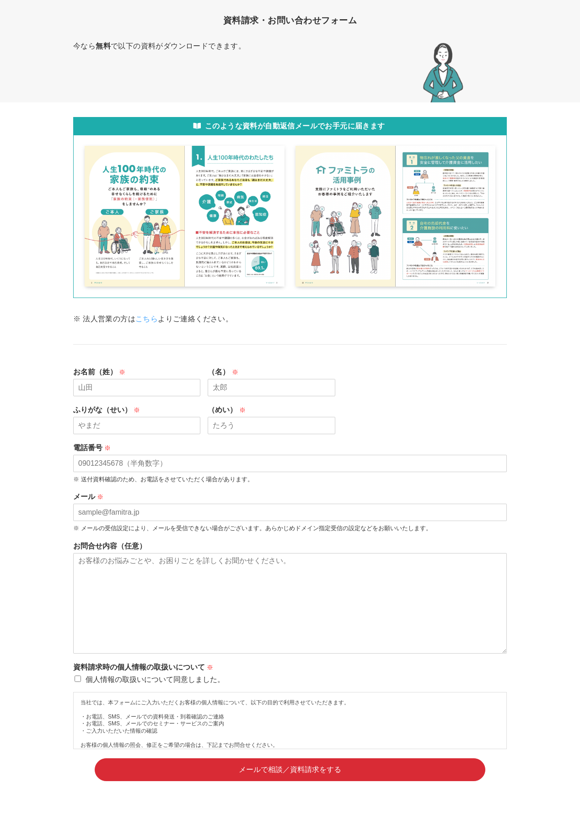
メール (92, 496)
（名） (227, 372)
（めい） (230, 410)
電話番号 (96, 448)
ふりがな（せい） (110, 410)
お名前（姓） (103, 372)
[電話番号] (290, 463)
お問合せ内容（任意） (109, 546)
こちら (146, 319)
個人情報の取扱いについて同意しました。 (155, 679)
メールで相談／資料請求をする (290, 769)
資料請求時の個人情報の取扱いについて (147, 667)
